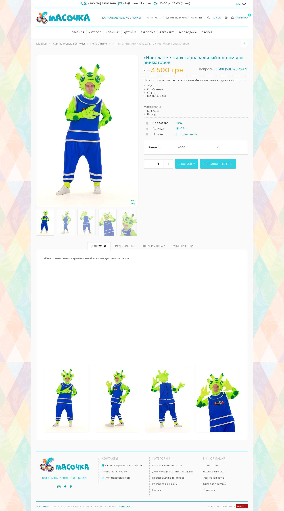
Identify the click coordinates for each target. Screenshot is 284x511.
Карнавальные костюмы (121, 17)
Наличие (159, 134)
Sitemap (124, 506)
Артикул (158, 128)
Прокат (207, 32)
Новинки (112, 32)
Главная (78, 32)
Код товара (160, 123)
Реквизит (167, 32)
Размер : (155, 147)
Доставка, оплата (176, 17)
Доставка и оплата (153, 246)
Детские (130, 32)
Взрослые (148, 32)
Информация (99, 246)
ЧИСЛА (242, 506)
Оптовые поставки (214, 483)
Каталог (95, 32)
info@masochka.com (118, 477)
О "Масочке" (211, 465)
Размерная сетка (183, 246)
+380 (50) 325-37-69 (102, 3)
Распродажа (187, 32)
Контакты (196, 17)
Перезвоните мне (218, 164)
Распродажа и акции (165, 483)
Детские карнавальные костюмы (172, 471)
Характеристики (124, 246)
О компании (154, 17)
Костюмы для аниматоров (168, 477)
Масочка (42, 506)
